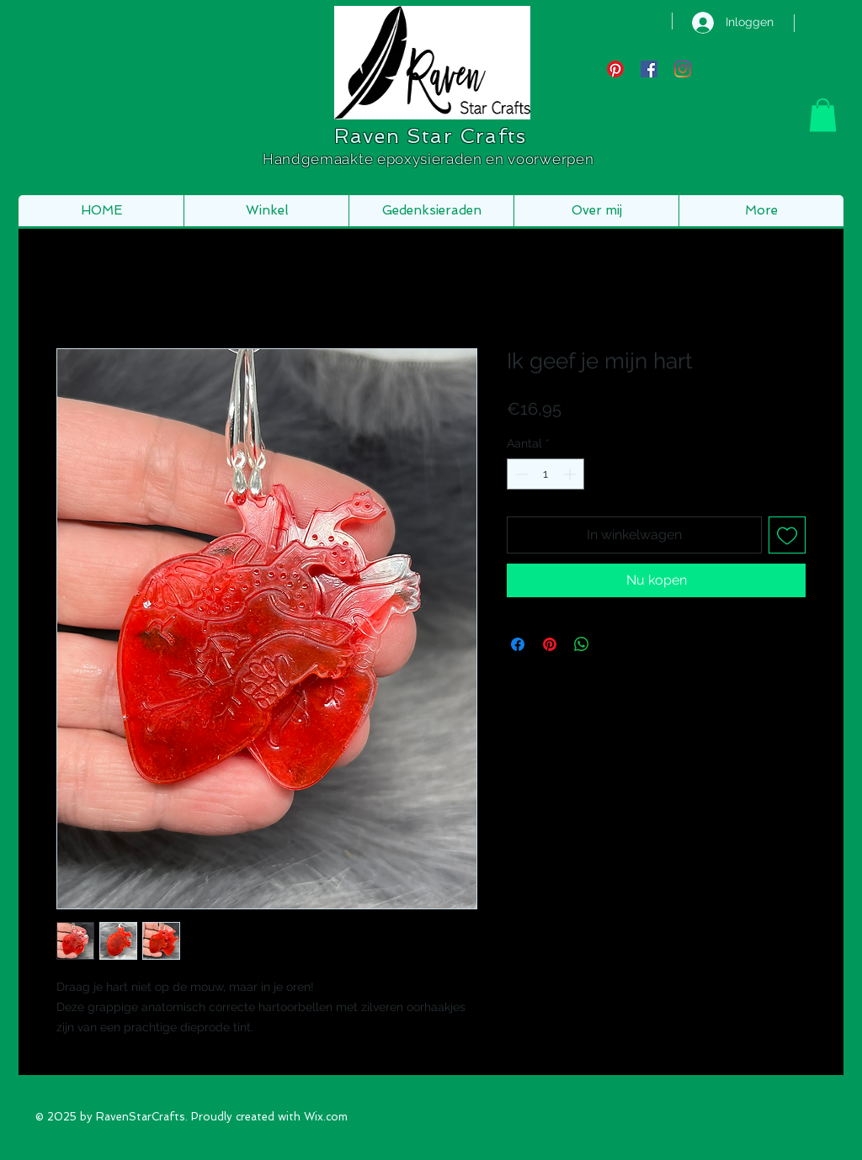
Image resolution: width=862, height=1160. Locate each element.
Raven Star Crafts (430, 136)
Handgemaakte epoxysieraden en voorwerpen (430, 159)
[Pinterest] (615, 69)
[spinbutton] (545, 474)
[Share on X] (614, 644)
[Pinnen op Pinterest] (550, 644)
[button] (823, 114)
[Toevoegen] (787, 535)
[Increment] (571, 474)
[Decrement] (519, 474)
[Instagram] (682, 69)
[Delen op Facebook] (518, 644)
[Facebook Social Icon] (649, 69)
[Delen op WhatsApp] (582, 644)
